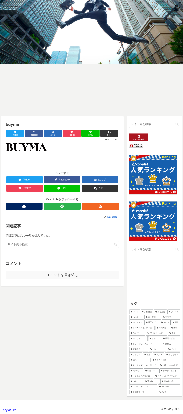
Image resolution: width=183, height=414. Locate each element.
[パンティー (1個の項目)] (136, 322)
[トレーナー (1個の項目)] (157, 349)
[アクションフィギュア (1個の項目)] (167, 376)
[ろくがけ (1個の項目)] (137, 333)
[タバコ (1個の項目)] (165, 322)
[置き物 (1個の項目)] (152, 381)
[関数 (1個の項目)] (175, 322)
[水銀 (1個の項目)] (154, 338)
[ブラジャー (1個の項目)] (171, 317)
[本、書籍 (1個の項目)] (152, 317)
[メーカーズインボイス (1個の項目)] (142, 328)
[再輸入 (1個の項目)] (171, 344)
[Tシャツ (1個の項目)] (136, 370)
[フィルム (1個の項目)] (173, 312)
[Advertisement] (91, 90)
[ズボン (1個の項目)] (169, 392)
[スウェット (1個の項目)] (169, 386)
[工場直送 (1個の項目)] (160, 312)
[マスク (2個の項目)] (134, 312)
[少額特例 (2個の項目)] (147, 312)
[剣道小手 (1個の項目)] (151, 370)
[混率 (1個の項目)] (147, 354)
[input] (62, 244)
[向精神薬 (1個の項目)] (162, 328)
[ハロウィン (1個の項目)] (138, 338)
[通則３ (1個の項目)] (158, 354)
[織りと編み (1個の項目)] (172, 354)
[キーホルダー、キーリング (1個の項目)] (143, 365)
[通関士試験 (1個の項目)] (171, 338)
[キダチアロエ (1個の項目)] (165, 360)
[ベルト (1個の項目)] (136, 317)
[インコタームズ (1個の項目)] (156, 333)
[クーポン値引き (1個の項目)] (169, 370)
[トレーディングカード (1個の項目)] (145, 344)
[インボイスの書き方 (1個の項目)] (141, 376)
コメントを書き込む (62, 275)
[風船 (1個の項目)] (174, 333)
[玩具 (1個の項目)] (140, 360)
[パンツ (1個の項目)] (173, 349)
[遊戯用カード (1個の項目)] (138, 349)
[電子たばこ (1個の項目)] (151, 322)
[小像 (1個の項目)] (136, 381)
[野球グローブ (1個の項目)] (143, 392)
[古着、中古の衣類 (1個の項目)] (169, 365)
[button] (115, 244)
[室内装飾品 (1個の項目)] (170, 381)
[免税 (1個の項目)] (175, 328)
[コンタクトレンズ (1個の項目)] (143, 386)
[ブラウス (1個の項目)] (136, 354)
